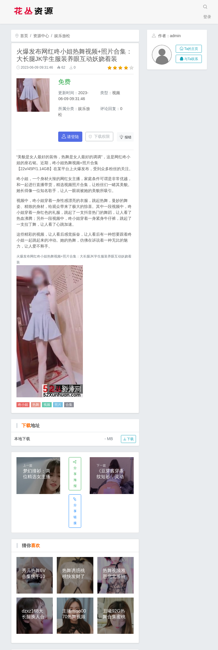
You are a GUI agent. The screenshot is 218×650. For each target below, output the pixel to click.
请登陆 (70, 136)
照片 (57, 405)
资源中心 (41, 35)
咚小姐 (23, 405)
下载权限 (99, 136)
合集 (69, 405)
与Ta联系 (189, 59)
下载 (128, 439)
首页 (21, 35)
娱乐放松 (62, 35)
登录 (207, 16)
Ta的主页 (189, 49)
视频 (46, 405)
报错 (125, 136)
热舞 (35, 405)
